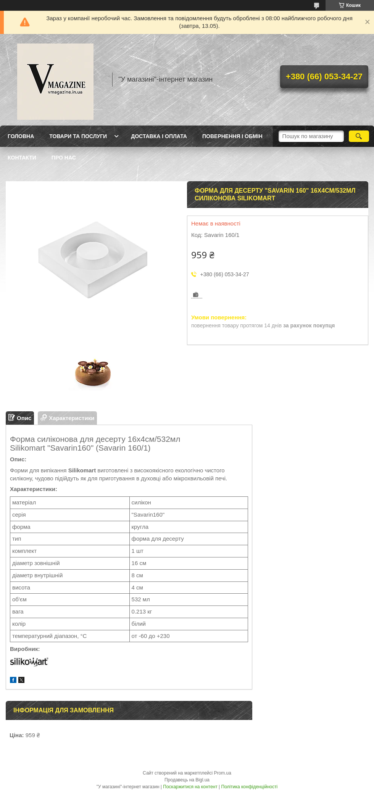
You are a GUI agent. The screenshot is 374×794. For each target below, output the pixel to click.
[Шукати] (359, 136)
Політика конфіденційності (249, 786)
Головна (21, 136)
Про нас (64, 158)
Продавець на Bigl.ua (187, 780)
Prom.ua (222, 773)
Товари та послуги (78, 136)
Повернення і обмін (232, 136)
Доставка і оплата (159, 136)
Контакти (22, 158)
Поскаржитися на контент (190, 786)
